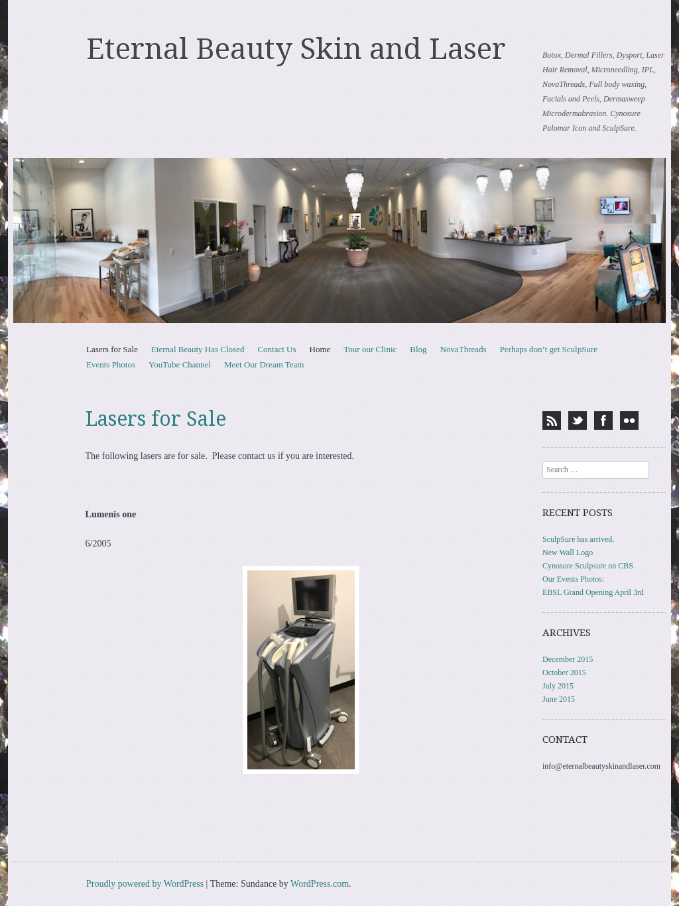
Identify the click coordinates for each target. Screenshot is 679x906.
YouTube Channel (180, 364)
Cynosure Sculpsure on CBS (587, 565)
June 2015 (558, 699)
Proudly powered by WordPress (145, 884)
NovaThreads (463, 349)
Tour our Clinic (370, 349)
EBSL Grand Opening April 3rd (593, 592)
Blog (418, 349)
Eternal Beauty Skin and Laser (296, 49)
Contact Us (276, 349)
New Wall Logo (567, 552)
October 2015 (564, 672)
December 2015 (567, 659)
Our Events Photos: (573, 579)
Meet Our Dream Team (264, 364)
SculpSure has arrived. (578, 539)
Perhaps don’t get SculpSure (548, 349)
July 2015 (558, 685)
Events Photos (110, 364)
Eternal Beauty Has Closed (197, 349)
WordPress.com (319, 884)
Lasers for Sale (112, 349)
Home (320, 349)
